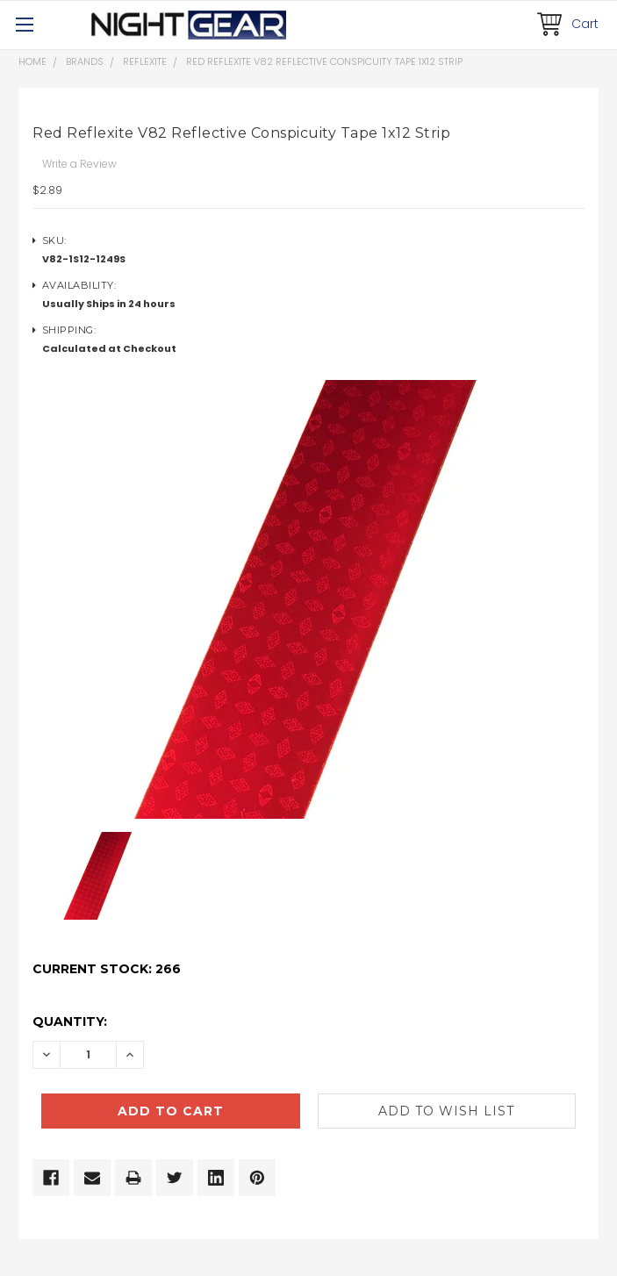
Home (32, 61)
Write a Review (79, 163)
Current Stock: (106, 969)
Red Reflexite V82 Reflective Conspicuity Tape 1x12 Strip (324, 61)
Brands (85, 61)
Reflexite (145, 61)
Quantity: (69, 1021)
